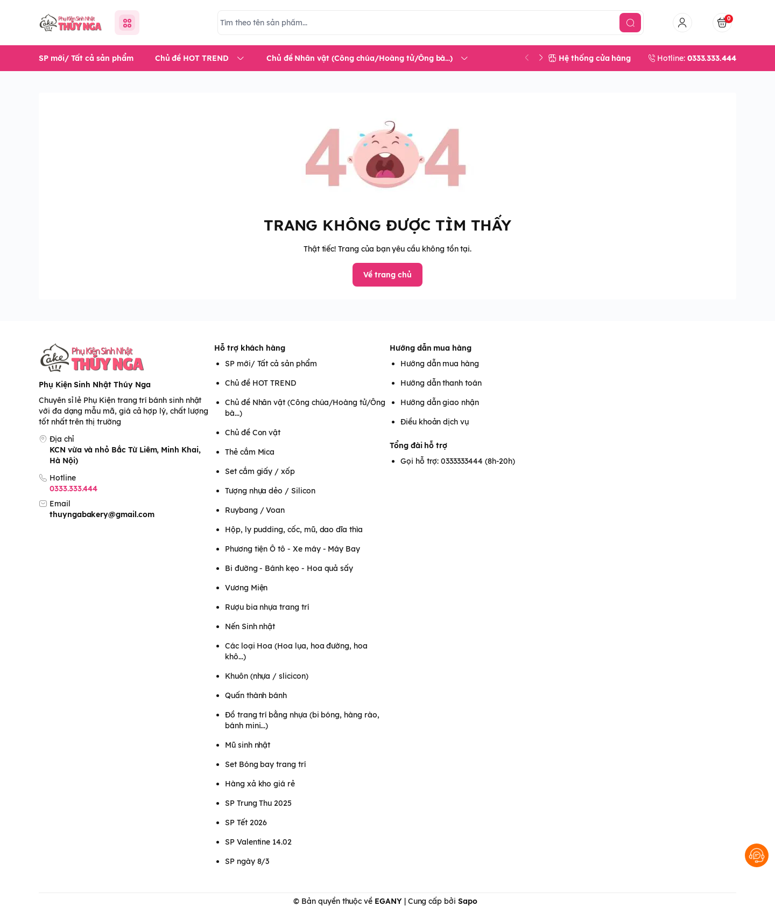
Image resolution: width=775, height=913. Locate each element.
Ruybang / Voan (255, 510)
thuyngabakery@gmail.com (102, 514)
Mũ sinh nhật (247, 745)
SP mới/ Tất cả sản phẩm (271, 363)
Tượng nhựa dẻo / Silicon (270, 491)
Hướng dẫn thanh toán (441, 383)
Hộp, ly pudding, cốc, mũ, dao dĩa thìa (294, 529)
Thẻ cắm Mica (249, 452)
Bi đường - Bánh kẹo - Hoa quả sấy (289, 568)
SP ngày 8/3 (247, 861)
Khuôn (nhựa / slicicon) (266, 676)
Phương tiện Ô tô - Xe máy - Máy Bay (292, 549)
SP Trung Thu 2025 (258, 803)
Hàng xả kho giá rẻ (260, 784)
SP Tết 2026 (246, 822)
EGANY (388, 901)
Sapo (467, 901)
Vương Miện (246, 588)
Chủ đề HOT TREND (260, 383)
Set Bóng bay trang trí (265, 764)
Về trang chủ (387, 275)
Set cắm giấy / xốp (260, 471)
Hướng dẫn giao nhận (439, 402)
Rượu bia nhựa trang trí (267, 607)
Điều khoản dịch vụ (434, 422)
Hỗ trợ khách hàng (249, 348)
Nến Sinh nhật (250, 626)
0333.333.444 (73, 488)
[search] (630, 22)
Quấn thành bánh (256, 695)
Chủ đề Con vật (252, 432)
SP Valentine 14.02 (258, 842)
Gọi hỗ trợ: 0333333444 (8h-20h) (457, 461)
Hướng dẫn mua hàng (430, 348)
